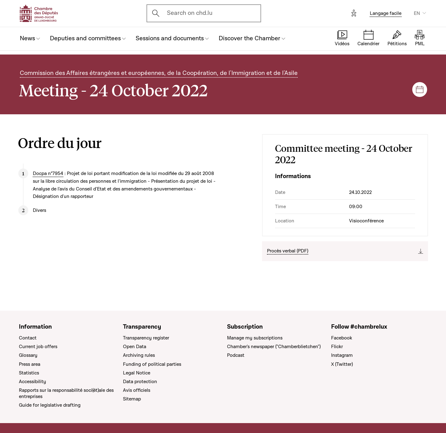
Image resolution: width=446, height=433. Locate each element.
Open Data (134, 346)
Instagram (342, 355)
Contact (28, 338)
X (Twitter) (342, 364)
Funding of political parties (152, 364)
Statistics (29, 373)
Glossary (28, 355)
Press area (29, 364)
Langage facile (385, 13)
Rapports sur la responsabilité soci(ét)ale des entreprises (66, 393)
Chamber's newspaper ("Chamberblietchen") (274, 346)
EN (417, 13)
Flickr (337, 346)
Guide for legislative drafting (50, 405)
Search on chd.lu (189, 13)
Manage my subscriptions (254, 338)
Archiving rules (139, 355)
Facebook (341, 338)
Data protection (140, 381)
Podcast (235, 355)
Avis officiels (136, 390)
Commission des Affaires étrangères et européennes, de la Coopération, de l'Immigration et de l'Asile (159, 73)
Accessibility (32, 381)
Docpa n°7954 (48, 173)
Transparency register (146, 338)
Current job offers (38, 346)
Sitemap (132, 399)
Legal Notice (136, 373)
